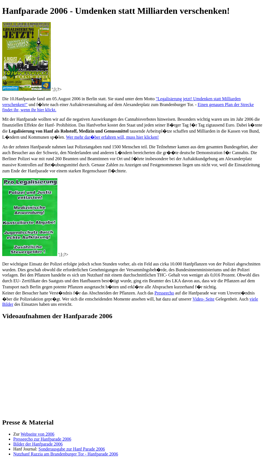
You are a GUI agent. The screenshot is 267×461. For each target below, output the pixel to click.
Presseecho (164, 293)
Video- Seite (203, 299)
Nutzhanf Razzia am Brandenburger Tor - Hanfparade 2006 (65, 454)
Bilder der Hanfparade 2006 (38, 444)
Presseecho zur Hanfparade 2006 (42, 439)
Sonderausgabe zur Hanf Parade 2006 (72, 449)
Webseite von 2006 (37, 434)
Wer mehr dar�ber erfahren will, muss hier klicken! (112, 137)
